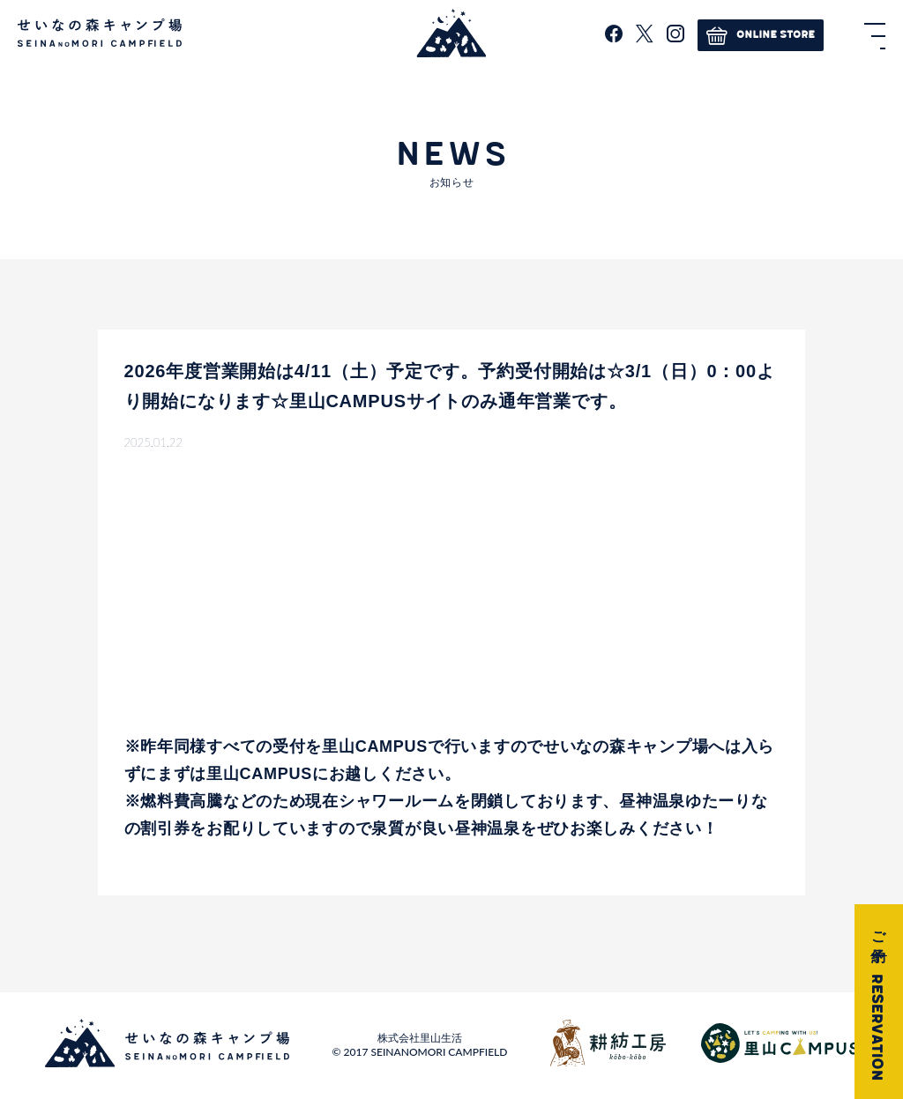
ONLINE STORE (760, 35)
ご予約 (877, 1001)
